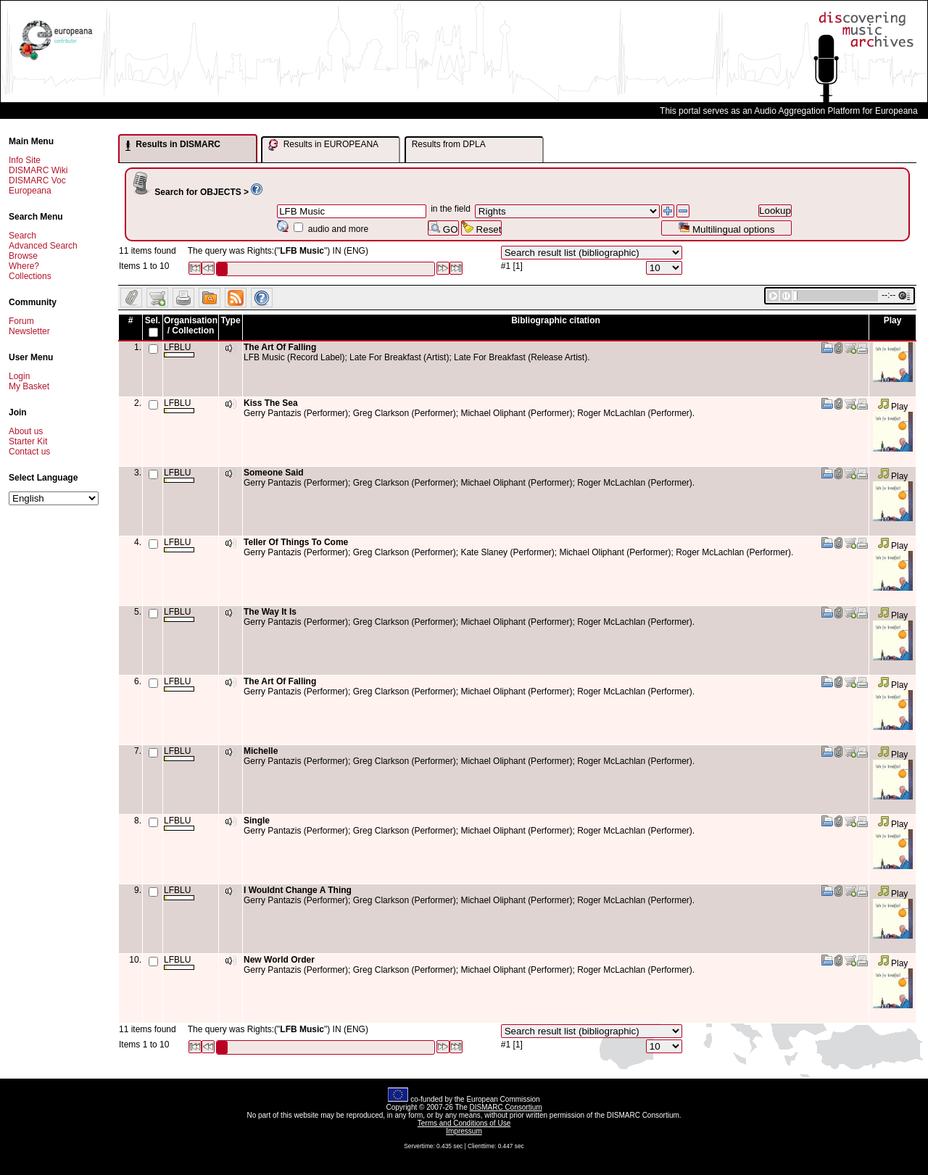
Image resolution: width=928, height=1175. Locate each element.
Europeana (30, 191)
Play (892, 407)
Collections (30, 276)
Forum (21, 321)
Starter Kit (28, 441)
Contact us (29, 452)
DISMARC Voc (37, 180)
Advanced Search (43, 246)
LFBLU (179, 349)
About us (26, 431)
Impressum (463, 1131)
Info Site (25, 160)
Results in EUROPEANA (323, 145)
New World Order (279, 960)
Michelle (261, 751)
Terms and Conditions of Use (464, 1123)
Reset (482, 228)
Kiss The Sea (271, 403)
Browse (23, 256)
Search (22, 236)
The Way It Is (270, 612)
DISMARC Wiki (38, 170)
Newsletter (29, 331)
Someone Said (274, 473)
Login (19, 376)
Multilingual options (726, 228)
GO (442, 228)
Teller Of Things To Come (296, 542)
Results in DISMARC (172, 145)
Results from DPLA (449, 144)
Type (230, 320)
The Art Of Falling (280, 347)
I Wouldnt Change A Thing (298, 890)
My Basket (29, 386)
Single (257, 820)
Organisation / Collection (191, 325)
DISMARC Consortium (506, 1107)
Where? (24, 266)
